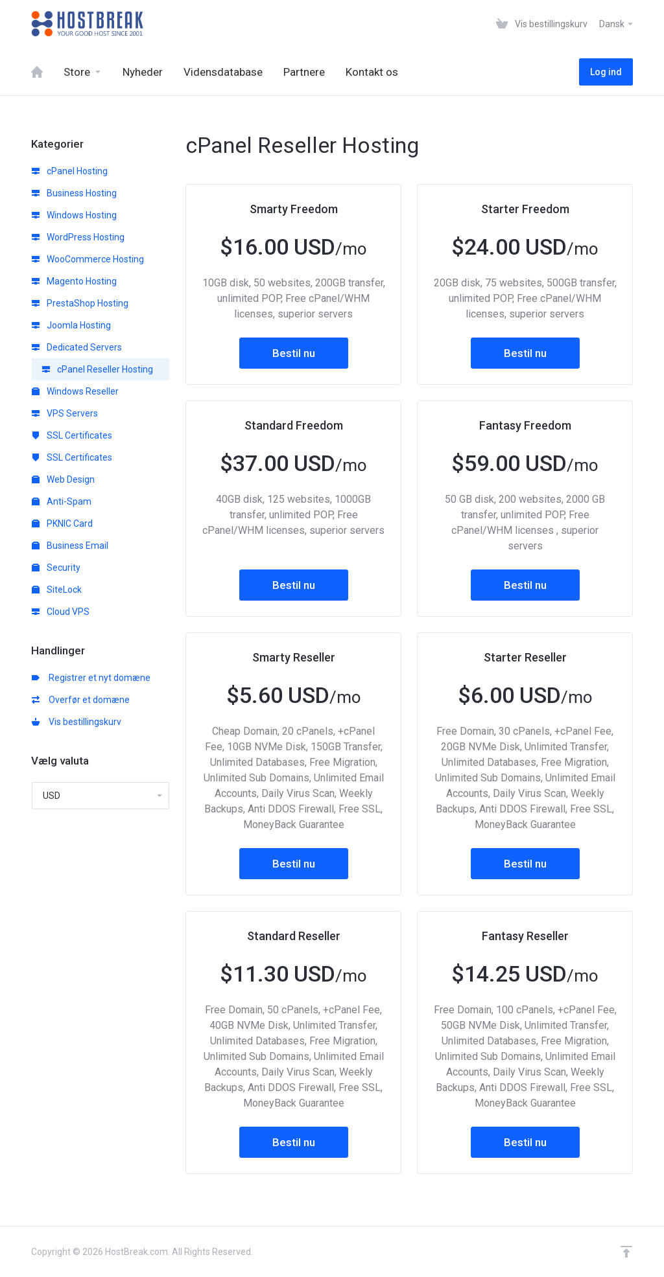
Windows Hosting (74, 215)
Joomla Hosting (71, 325)
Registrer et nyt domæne (91, 678)
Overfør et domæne (81, 700)
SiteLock (57, 589)
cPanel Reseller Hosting (97, 369)
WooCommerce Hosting (88, 259)
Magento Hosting (74, 281)
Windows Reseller (75, 391)
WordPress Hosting (78, 237)
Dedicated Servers (77, 347)
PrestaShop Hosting (80, 303)
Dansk (616, 24)
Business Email (70, 545)
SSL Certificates (72, 435)
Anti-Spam (61, 501)
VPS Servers (65, 413)
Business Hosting (74, 193)
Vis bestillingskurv (76, 722)
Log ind (606, 72)
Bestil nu (293, 353)
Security (56, 567)
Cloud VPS (60, 611)
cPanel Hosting (70, 171)
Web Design (63, 479)
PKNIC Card (62, 523)
